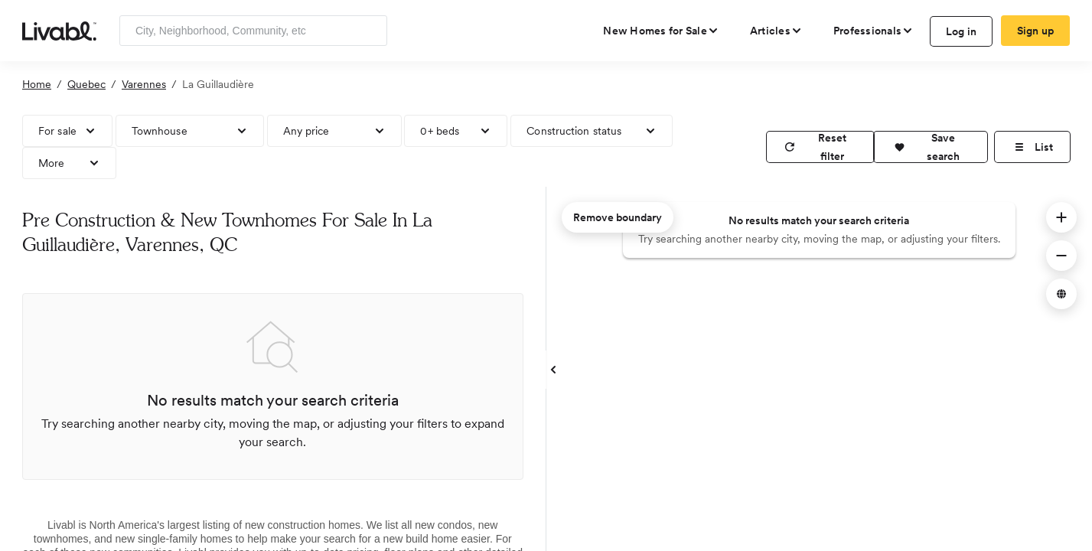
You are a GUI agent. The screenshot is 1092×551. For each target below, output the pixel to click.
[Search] (370, 30)
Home (36, 84)
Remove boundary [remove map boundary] (617, 217)
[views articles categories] (776, 30)
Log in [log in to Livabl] (961, 31)
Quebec (86, 84)
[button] (930, 147)
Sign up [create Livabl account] (1036, 30)
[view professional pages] (873, 30)
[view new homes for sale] (661, 30)
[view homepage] (59, 30)
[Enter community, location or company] (253, 30)
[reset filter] (820, 147)
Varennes (144, 84)
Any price (306, 131)
